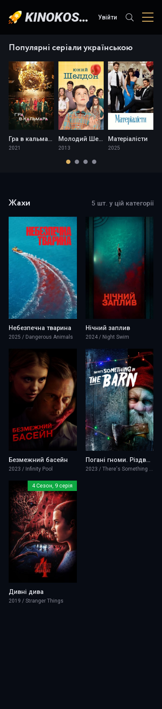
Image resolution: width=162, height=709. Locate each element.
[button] (68, 162)
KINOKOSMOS (57, 17)
